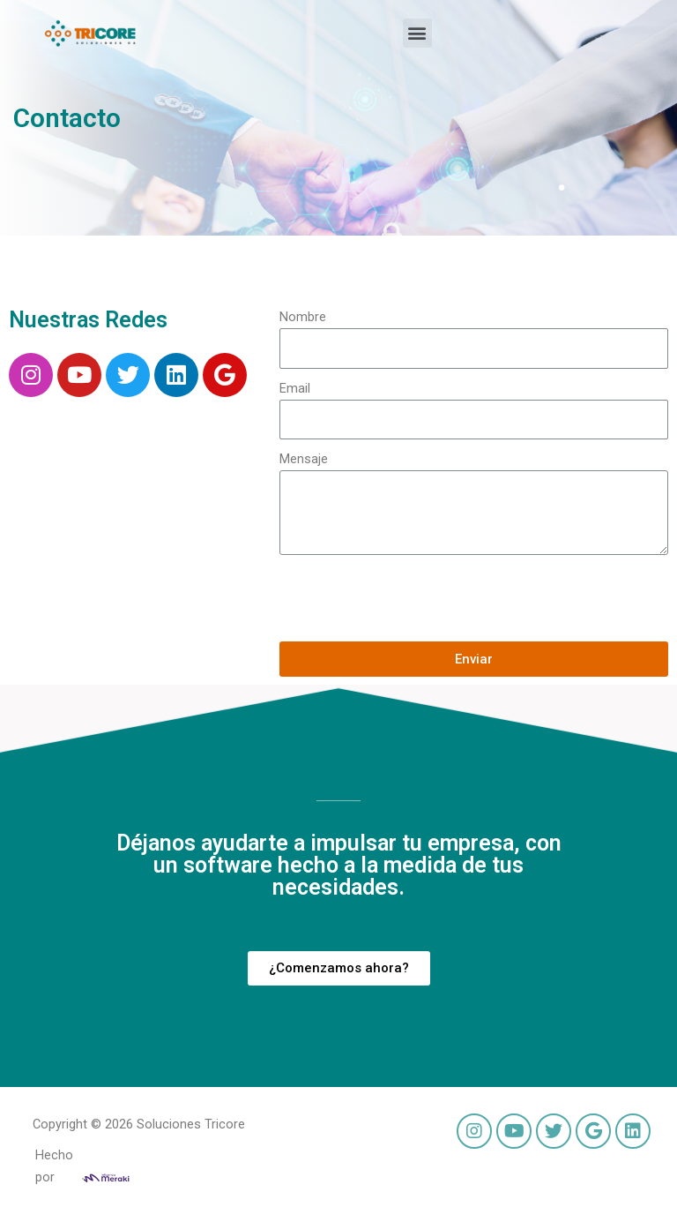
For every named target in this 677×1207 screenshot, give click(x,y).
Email (294, 388)
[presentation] (413, 598)
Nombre (302, 317)
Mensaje (303, 459)
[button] (417, 33)
